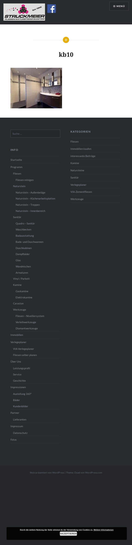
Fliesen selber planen (25, 355)
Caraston (18, 303)
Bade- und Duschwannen (29, 241)
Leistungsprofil (21, 368)
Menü (121, 6)
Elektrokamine (24, 297)
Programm (16, 167)
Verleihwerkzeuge (26, 322)
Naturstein (19, 186)
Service (17, 374)
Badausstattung (25, 235)
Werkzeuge (77, 199)
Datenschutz (20, 432)
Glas (18, 260)
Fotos (13, 439)
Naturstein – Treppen (28, 204)
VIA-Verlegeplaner (23, 348)
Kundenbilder (20, 406)
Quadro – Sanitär (25, 223)
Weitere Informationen (103, 530)
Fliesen (74, 141)
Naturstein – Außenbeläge (30, 192)
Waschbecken (23, 229)
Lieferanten (19, 419)
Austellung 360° (22, 393)
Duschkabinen (24, 248)
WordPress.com (93, 472)
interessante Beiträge (82, 156)
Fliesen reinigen (25, 179)
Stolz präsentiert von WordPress (47, 472)
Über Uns (15, 361)
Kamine (74, 163)
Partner (14, 412)
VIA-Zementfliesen (81, 191)
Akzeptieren (68, 533)
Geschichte (19, 380)
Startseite (16, 159)
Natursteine (77, 170)
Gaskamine (22, 291)
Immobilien (16, 334)
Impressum (16, 426)
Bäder (16, 400)
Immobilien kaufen (80, 148)
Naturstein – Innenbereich (30, 210)
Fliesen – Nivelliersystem (30, 315)
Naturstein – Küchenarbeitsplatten (35, 198)
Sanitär (74, 177)
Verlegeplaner (78, 184)
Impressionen (18, 387)
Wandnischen (23, 266)
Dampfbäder (23, 254)
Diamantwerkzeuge (27, 328)
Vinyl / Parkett (21, 278)
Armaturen (22, 272)
